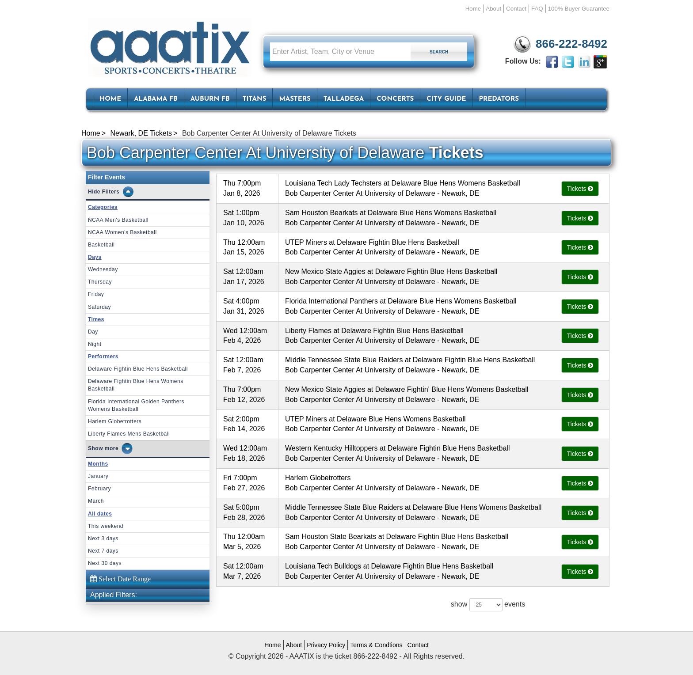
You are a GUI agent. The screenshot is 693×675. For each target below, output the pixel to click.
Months (98, 464)
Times (96, 319)
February (99, 488)
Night (95, 344)
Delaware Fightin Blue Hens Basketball (138, 369)
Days (95, 257)
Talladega (344, 99)
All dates (100, 514)
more (111, 448)
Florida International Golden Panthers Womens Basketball (136, 405)
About (493, 8)
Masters (294, 99)
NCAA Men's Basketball (118, 220)
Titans (255, 99)
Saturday (99, 307)
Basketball (101, 245)
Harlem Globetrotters (114, 421)
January (98, 476)
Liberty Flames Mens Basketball (129, 434)
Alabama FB (156, 99)
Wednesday (103, 269)
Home (473, 8)
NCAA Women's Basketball (122, 232)
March (96, 501)
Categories (103, 207)
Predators (499, 99)
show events (488, 604)
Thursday (100, 282)
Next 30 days (105, 563)
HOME (110, 99)
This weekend (105, 526)
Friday (96, 294)
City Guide (446, 99)
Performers (103, 356)
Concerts (395, 99)
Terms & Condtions (376, 644)
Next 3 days (103, 538)
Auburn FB (210, 99)
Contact (516, 8)
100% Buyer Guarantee (578, 8)
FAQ (537, 8)
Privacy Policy (326, 644)
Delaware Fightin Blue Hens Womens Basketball (135, 385)
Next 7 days (103, 551)
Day (93, 332)
